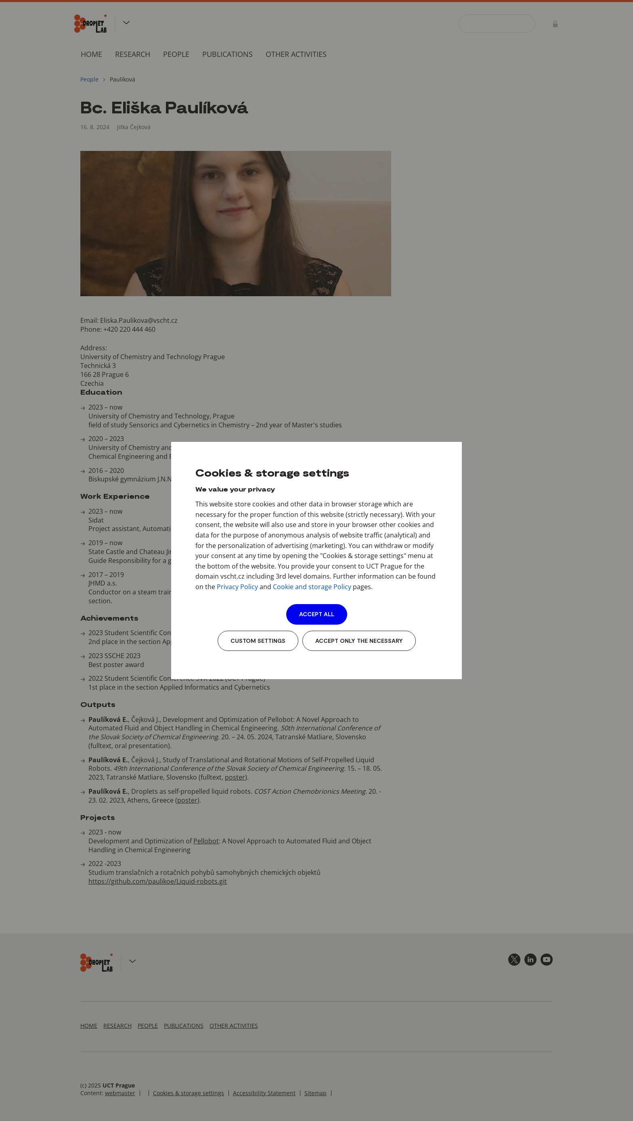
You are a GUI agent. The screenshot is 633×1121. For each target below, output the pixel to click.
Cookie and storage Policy (312, 586)
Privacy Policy (237, 586)
